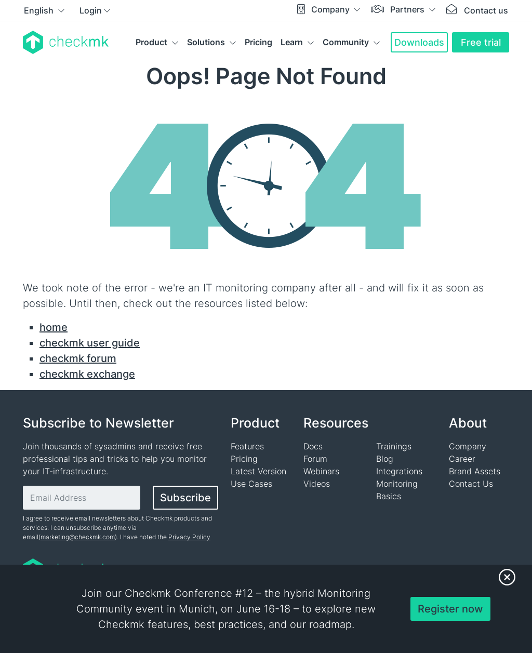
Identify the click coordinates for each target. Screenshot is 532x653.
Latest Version (258, 471)
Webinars (321, 471)
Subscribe (185, 497)
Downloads (419, 42)
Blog (384, 459)
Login (90, 10)
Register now (450, 609)
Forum (315, 459)
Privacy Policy (189, 537)
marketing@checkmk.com (78, 537)
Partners (408, 9)
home (53, 327)
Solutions (206, 42)
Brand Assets (474, 471)
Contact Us (471, 483)
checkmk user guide (89, 343)
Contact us (486, 10)
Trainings (393, 446)
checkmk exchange (87, 374)
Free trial (481, 42)
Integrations (399, 471)
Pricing (258, 42)
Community (346, 42)
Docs (313, 446)
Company (331, 9)
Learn (292, 42)
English (40, 10)
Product (151, 42)
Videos (316, 483)
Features (247, 446)
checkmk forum (77, 358)
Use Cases (251, 483)
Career (462, 459)
